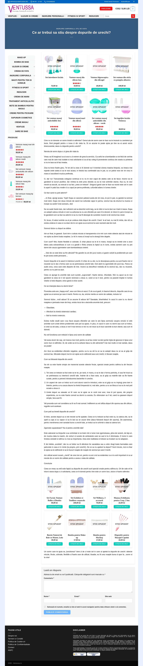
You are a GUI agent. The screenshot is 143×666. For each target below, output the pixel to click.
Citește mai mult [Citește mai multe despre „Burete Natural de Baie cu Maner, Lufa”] (54, 544)
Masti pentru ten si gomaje (22, 81)
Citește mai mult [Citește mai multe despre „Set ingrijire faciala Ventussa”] (122, 133)
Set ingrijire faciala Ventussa (122, 119)
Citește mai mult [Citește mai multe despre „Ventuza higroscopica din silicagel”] (99, 89)
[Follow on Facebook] (134, 1)
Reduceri (94, 16)
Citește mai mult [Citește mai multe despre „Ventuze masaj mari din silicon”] (76, 133)
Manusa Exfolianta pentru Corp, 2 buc (122, 499)
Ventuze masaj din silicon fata (77, 78)
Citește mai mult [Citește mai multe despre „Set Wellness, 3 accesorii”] (99, 506)
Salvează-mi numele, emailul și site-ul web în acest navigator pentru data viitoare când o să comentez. (86, 607)
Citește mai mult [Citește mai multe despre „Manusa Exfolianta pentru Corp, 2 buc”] (121, 506)
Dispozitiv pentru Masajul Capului (122, 536)
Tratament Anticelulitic (21, 101)
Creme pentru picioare (21, 113)
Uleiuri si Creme (20, 67)
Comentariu (49, 578)
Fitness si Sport (77, 16)
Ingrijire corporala (65, 29)
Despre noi (12, 636)
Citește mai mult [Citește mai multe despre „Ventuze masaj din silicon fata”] (76, 89)
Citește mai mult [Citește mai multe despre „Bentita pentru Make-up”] (77, 544)
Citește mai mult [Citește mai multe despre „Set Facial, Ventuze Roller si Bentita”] (54, 506)
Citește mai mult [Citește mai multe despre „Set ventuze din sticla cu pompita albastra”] (122, 89)
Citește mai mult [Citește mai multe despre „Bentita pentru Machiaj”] (99, 544)
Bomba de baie (21, 62)
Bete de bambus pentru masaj (21, 107)
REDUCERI (21, 92)
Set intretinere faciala (54, 77)
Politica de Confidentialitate (19, 644)
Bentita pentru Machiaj (99, 536)
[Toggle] (34, 66)
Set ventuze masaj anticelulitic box (54, 119)
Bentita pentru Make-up (77, 536)
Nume (46, 596)
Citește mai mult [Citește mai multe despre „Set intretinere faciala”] (54, 89)
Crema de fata (21, 71)
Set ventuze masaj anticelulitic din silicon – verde (99, 120)
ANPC (10, 650)
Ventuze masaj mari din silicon (77, 119)
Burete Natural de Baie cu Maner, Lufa (54, 536)
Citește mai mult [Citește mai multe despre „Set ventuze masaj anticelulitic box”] (54, 133)
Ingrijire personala (53, 16)
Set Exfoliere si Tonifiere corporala (77, 499)
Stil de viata (81, 29)
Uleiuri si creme (30, 16)
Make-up (21, 57)
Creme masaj (21, 122)
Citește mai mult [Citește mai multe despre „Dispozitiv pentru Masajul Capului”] (121, 544)
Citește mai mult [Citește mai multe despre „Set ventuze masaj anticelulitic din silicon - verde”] (99, 133)
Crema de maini (21, 97)
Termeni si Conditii (15, 639)
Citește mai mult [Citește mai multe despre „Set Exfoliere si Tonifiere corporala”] (77, 506)
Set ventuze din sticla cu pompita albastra (122, 78)
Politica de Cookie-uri (16, 642)
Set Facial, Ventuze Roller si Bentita (54, 499)
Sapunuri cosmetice (21, 118)
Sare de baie (21, 131)
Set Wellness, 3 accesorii (99, 499)
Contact (11, 647)
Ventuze (13, 16)
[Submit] (133, 16)
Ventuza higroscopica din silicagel (99, 78)
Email (77, 596)
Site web (108, 596)
